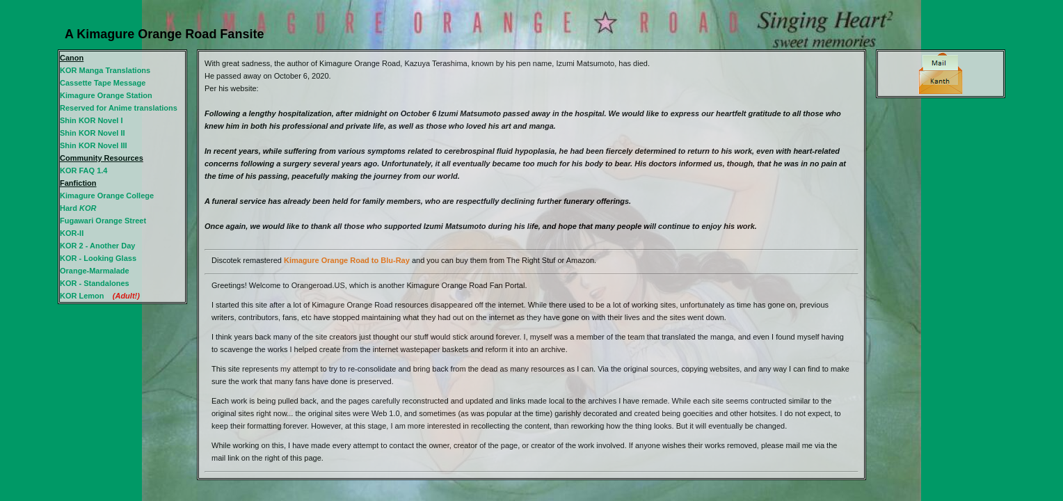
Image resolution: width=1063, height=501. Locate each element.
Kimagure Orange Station (106, 95)
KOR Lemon (82, 296)
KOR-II (71, 233)
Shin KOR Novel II (92, 133)
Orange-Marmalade (94, 271)
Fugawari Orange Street (103, 220)
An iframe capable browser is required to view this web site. (531, 264)
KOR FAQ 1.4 (83, 170)
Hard (78, 208)
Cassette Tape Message (102, 83)
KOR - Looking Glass (98, 258)
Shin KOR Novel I (91, 120)
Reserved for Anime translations (118, 108)
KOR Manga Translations (105, 70)
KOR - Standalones (94, 283)
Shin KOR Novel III (93, 145)
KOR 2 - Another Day (97, 245)
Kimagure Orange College (107, 195)
